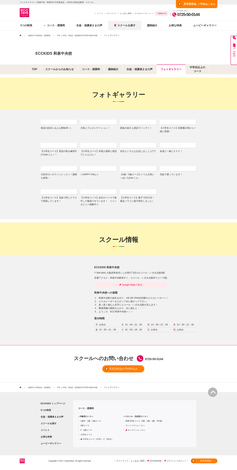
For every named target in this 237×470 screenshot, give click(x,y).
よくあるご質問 (125, 13)
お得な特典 (175, 25)
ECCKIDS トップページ (53, 405)
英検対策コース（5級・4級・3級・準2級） (144, 423)
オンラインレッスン (136, 432)
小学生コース (86, 436)
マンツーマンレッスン (135, 427)
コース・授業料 (54, 25)
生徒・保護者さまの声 (89, 25)
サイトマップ (112, 13)
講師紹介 (152, 25)
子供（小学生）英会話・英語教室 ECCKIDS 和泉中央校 (86, 35)
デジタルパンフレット (143, 13)
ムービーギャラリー (205, 25)
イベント (100, 13)
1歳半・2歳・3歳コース (90, 423)
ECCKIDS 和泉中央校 (70, 52)
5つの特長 (26, 25)
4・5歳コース (86, 432)
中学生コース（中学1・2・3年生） (98, 441)
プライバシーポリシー (176, 463)
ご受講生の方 (161, 13)
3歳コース (84, 427)
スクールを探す (125, 25)
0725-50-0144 (186, 14)
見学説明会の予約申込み (113, 371)
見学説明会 (201, 462)
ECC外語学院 (155, 463)
